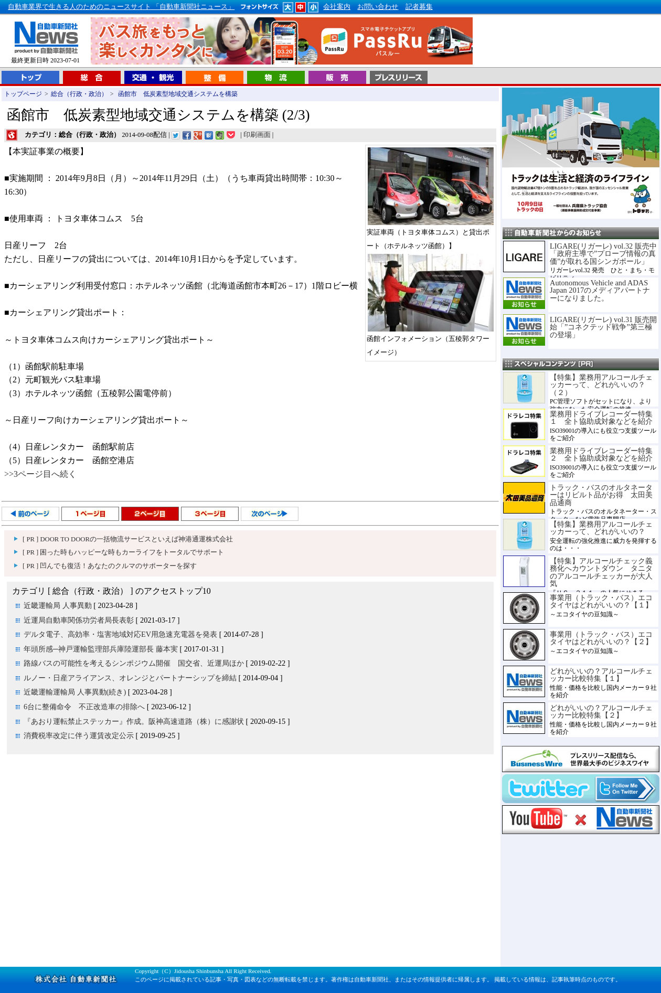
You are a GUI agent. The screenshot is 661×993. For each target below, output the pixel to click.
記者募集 (419, 6)
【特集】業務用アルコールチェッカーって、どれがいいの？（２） (601, 385)
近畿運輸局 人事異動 (58, 605)
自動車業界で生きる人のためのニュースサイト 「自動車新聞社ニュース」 (121, 6)
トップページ (23, 94)
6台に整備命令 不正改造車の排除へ (84, 706)
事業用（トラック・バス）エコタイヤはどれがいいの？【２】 (601, 638)
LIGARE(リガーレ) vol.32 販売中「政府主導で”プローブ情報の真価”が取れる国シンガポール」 (603, 253)
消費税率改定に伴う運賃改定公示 (79, 735)
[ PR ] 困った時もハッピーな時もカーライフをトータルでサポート (123, 552)
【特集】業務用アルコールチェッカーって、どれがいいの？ (601, 528)
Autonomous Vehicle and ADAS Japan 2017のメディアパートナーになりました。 (600, 290)
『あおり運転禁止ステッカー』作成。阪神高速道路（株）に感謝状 (134, 721)
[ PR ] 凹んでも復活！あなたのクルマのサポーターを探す (110, 566)
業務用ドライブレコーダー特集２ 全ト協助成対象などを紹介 (601, 454)
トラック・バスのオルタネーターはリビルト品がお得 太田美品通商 (601, 495)
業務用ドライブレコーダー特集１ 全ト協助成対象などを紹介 (601, 417)
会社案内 (336, 6)
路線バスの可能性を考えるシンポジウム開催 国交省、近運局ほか (134, 663)
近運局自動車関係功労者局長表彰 (79, 620)
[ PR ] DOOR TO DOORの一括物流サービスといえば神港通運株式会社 (128, 539)
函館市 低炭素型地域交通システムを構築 (177, 94)
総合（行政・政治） (79, 94)
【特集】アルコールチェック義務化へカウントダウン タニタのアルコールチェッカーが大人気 (601, 572)
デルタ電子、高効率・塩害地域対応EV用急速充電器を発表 (120, 634)
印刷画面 (257, 134)
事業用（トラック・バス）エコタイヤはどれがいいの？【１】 (601, 601)
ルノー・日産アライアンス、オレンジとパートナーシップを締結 (130, 678)
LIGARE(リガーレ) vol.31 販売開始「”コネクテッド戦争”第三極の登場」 (603, 327)
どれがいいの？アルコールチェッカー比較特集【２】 (601, 711)
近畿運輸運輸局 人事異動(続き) (75, 692)
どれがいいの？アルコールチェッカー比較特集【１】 (601, 674)
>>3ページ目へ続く (40, 473)
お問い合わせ (377, 6)
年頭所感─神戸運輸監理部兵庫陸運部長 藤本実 (101, 649)
